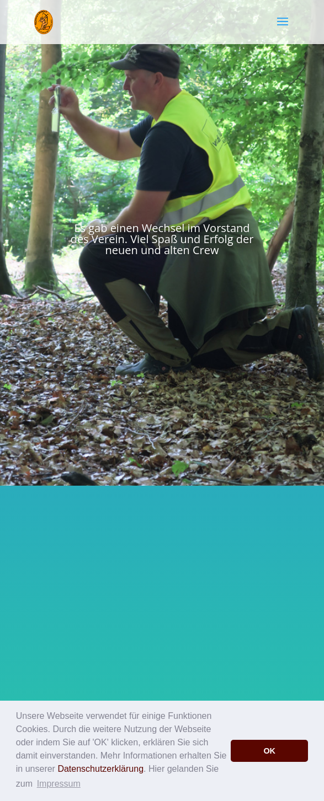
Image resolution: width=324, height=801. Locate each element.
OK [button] (269, 750)
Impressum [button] (59, 783)
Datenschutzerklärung (100, 768)
